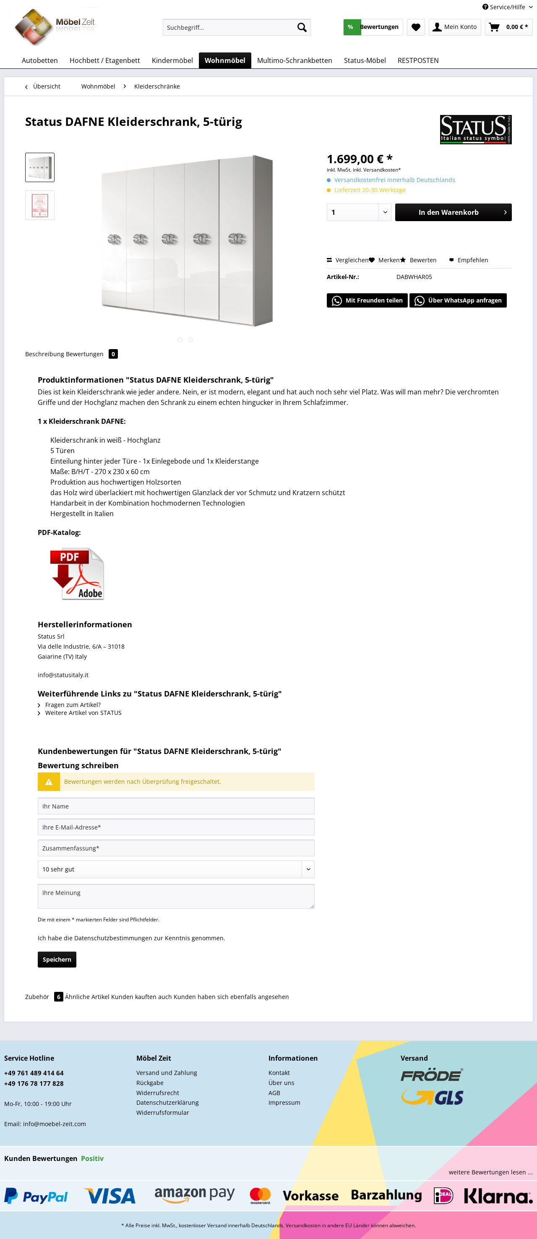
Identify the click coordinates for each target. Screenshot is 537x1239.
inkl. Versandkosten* (377, 169)
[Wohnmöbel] (225, 60)
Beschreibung (44, 354)
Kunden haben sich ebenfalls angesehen (231, 997)
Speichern (57, 959)
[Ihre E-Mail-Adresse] (176, 827)
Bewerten (419, 260)
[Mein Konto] (455, 27)
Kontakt (279, 1073)
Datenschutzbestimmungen (113, 938)
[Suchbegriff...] (237, 27)
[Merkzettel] (416, 27)
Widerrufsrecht (157, 1093)
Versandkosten (303, 1225)
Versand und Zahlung (166, 1073)
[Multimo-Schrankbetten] (294, 60)
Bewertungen (92, 354)
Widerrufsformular (162, 1112)
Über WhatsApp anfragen (458, 301)
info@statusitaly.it (63, 675)
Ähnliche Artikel (87, 997)
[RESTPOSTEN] (418, 60)
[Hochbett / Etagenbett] (105, 60)
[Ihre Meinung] (176, 896)
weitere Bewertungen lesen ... (491, 1172)
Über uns (281, 1083)
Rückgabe (150, 1083)
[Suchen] (302, 27)
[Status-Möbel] (365, 60)
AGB (274, 1093)
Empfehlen (468, 260)
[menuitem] (237, 31)
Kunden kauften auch (141, 997)
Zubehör (45, 997)
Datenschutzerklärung (167, 1102)
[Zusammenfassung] (176, 848)
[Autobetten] (40, 60)
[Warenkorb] (509, 27)
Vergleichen (348, 260)
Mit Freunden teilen (367, 301)
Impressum (284, 1102)
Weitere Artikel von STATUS (80, 713)
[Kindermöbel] (172, 60)
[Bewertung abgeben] (176, 869)
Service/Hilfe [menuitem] (504, 7)
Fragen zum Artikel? (69, 705)
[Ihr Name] (176, 806)
